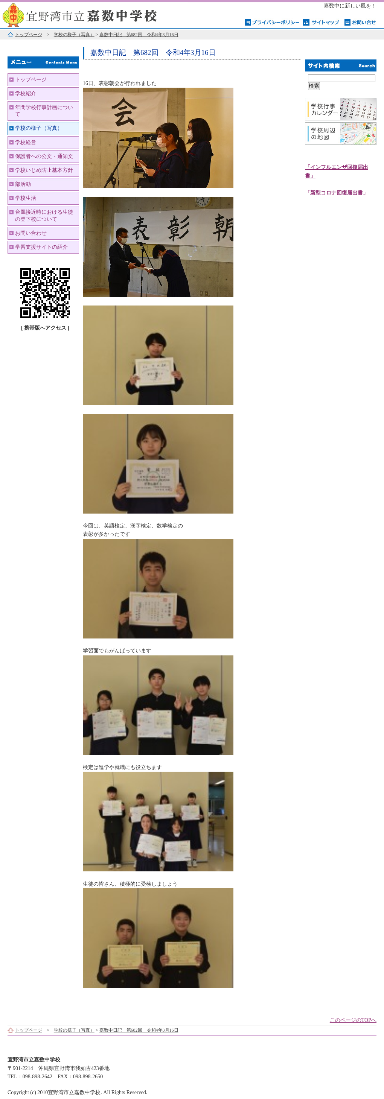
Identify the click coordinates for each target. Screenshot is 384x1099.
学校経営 (25, 142)
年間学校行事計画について (44, 111)
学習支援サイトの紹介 (41, 247)
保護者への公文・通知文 (44, 156)
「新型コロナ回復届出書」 (336, 193)
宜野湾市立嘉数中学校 (94, 14)
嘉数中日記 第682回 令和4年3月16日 (138, 34)
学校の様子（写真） (74, 34)
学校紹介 (25, 93)
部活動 (23, 184)
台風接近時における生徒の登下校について (44, 215)
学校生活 (25, 198)
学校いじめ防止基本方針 (44, 170)
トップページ (28, 34)
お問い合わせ (31, 233)
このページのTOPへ (353, 1020)
